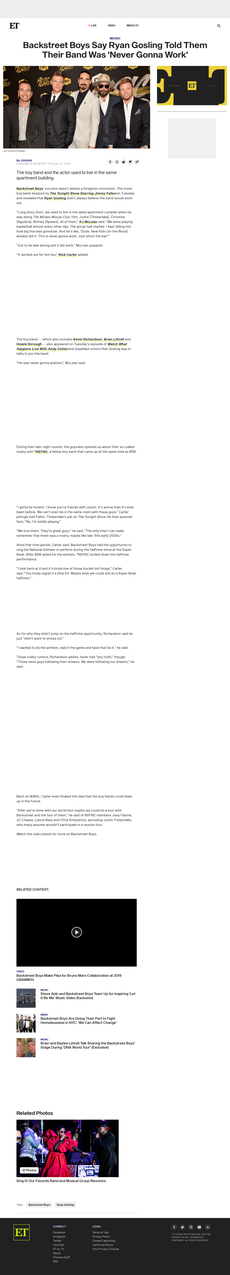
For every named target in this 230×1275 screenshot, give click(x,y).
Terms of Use (100, 1232)
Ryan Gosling (55, 198)
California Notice (102, 1245)
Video (111, 25)
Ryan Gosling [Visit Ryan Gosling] (65, 1205)
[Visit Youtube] (199, 1227)
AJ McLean (88, 222)
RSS (55, 1262)
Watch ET (133, 25)
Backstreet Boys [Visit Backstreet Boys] (39, 1205)
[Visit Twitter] (182, 1227)
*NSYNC (41, 451)
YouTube (58, 1245)
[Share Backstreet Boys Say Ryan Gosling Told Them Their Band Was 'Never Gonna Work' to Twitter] (117, 162)
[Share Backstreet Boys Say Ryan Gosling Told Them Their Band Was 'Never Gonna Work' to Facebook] (110, 162)
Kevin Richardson (87, 339)
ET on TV (58, 1249)
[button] (76, 932)
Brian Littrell (114, 339)
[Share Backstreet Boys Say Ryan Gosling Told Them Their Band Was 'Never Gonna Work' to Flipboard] (130, 162)
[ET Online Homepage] (14, 26)
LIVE (94, 25)
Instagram (59, 1237)
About (57, 1253)
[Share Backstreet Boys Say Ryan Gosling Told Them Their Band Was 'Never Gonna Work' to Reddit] (123, 162)
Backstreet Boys (29, 188)
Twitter (57, 1241)
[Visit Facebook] (174, 1227)
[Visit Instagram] (191, 1227)
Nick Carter (67, 254)
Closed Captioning (103, 1241)
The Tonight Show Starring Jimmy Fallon (83, 193)
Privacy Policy (101, 1237)
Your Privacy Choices (105, 1249)
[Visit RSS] (208, 1227)
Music (115, 38)
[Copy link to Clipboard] (137, 162)
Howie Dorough (29, 344)
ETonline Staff (61, 1257)
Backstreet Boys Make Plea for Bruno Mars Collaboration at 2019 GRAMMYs (69, 978)
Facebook (59, 1232)
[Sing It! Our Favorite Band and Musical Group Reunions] (76, 1148)
